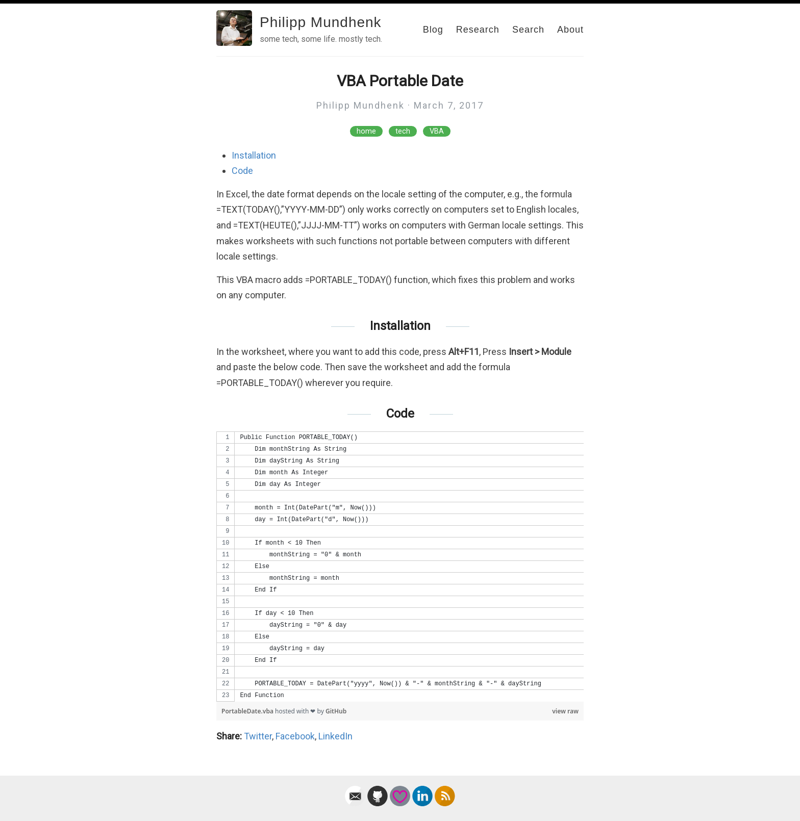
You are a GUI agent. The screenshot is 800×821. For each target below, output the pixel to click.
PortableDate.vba (248, 711)
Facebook (295, 736)
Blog (433, 29)
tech (402, 131)
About (570, 29)
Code (242, 170)
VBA (437, 131)
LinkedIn (335, 736)
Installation (254, 155)
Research (477, 29)
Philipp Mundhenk (321, 22)
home (366, 131)
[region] (400, 566)
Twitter (258, 736)
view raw (565, 711)
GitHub (336, 711)
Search (528, 29)
